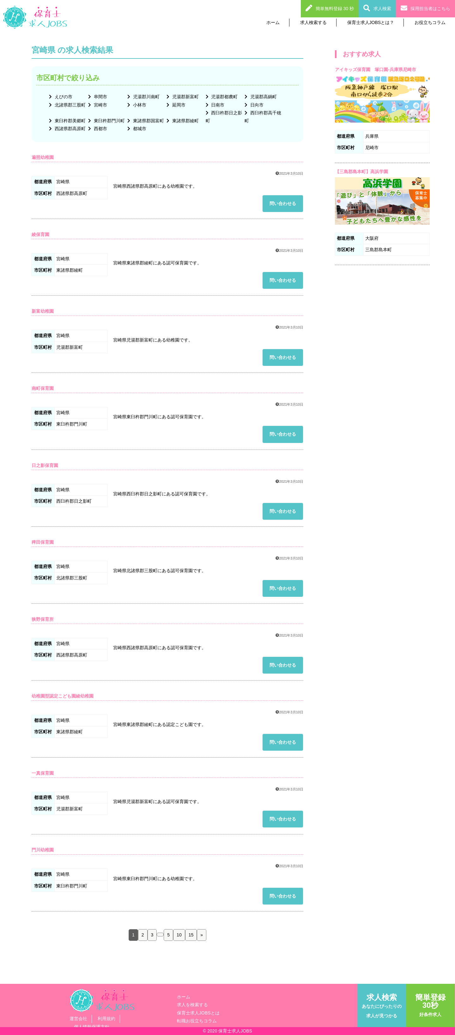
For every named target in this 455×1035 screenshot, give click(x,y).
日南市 (217, 104)
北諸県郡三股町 (69, 104)
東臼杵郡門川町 (109, 120)
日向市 (256, 104)
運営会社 (78, 1018)
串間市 (100, 96)
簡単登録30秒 (430, 1005)
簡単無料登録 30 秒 (335, 8)
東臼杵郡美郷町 (69, 120)
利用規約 (106, 1018)
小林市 (139, 104)
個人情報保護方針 (91, 1026)
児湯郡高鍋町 (263, 96)
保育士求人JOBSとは (198, 1012)
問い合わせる (283, 203)
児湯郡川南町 (146, 96)
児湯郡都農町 (224, 96)
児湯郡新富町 (185, 96)
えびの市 (62, 96)
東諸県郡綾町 (185, 120)
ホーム (273, 22)
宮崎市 (100, 104)
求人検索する (313, 22)
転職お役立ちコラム (197, 1020)
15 (191, 934)
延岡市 (178, 104)
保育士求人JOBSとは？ (370, 22)
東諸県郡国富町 (148, 120)
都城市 (139, 128)
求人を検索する (192, 1004)
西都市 (100, 128)
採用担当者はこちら (430, 8)
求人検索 (382, 8)
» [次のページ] (201, 934)
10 (179, 934)
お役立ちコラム (430, 22)
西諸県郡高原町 (69, 128)
